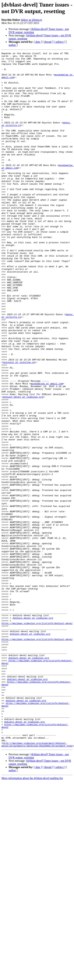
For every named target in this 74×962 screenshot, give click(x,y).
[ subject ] (59, 41)
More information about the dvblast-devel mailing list (32, 917)
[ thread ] (48, 41)
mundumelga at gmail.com (47, 450)
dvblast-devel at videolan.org (23, 466)
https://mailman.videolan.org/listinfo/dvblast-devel (37, 737)
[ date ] (38, 41)
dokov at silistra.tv (31, 19)
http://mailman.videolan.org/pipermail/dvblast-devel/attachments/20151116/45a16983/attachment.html (37, 883)
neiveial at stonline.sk (19, 424)
